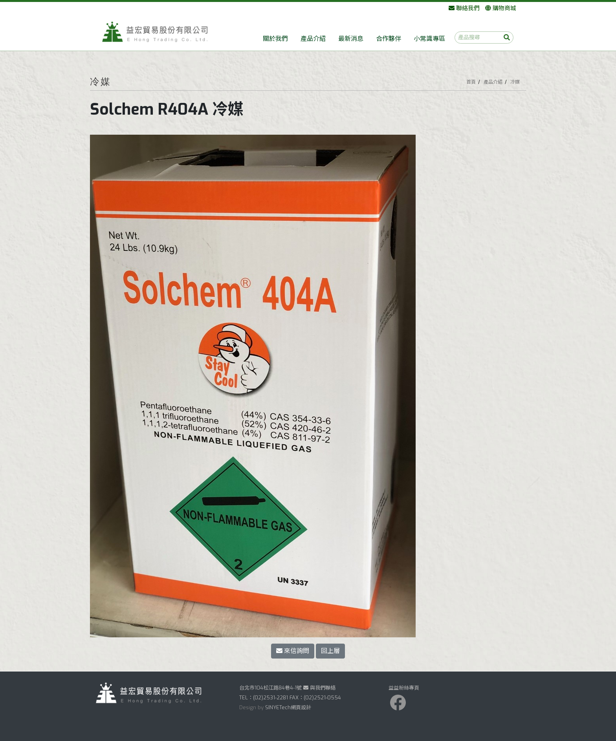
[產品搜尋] (484, 37)
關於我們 (275, 39)
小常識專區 (429, 39)
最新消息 (350, 39)
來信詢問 (292, 651)
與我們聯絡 (319, 687)
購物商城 (500, 8)
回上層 (330, 651)
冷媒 (515, 82)
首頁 (471, 82)
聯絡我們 (464, 8)
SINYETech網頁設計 (288, 707)
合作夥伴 (388, 39)
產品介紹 (313, 39)
